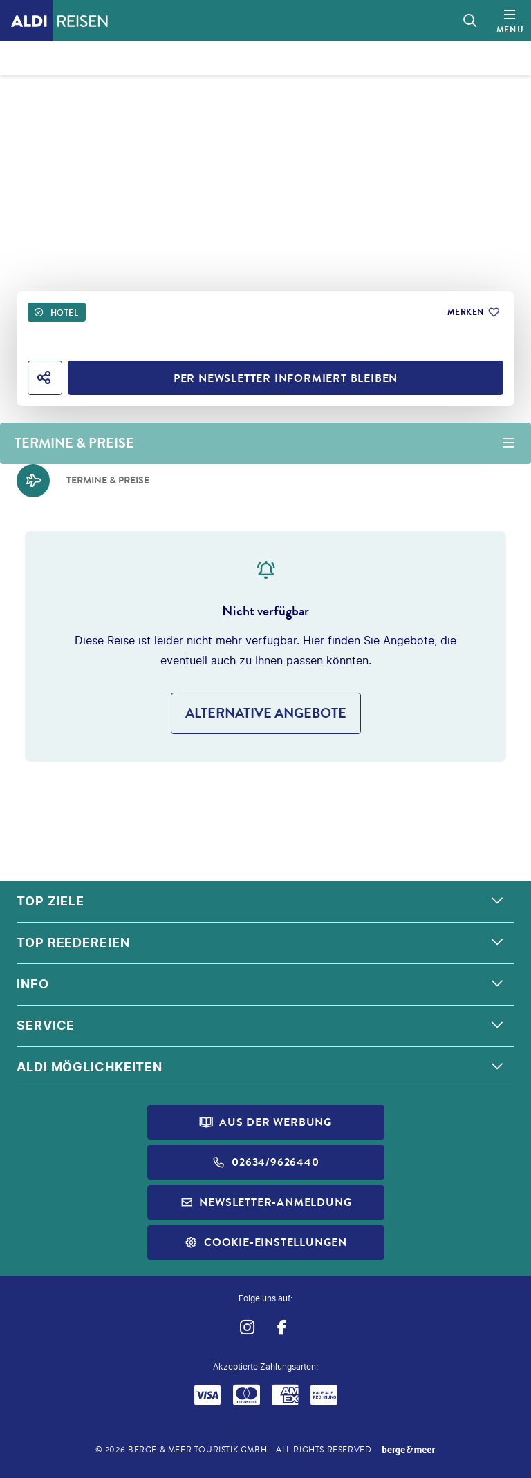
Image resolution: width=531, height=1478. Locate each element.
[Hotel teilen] (45, 378)
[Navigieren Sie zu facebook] (282, 1327)
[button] (265, 902)
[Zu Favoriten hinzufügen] (472, 312)
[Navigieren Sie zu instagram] (246, 1327)
